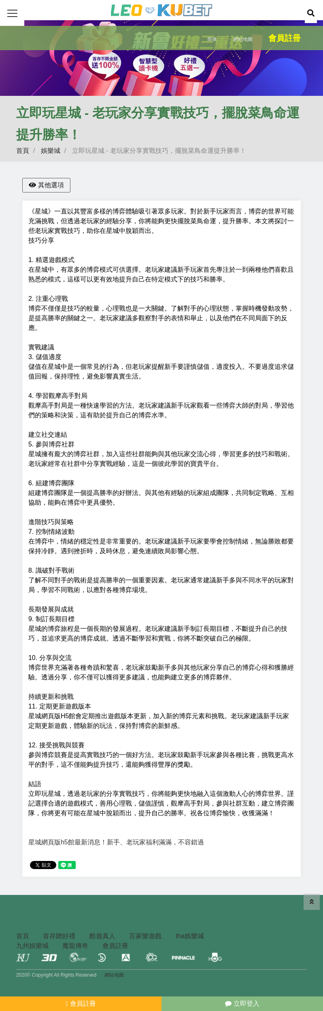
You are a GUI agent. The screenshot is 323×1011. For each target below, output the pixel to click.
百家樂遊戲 (145, 936)
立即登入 (242, 1003)
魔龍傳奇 (75, 945)
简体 (212, 39)
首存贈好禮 (59, 936)
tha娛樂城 (190, 936)
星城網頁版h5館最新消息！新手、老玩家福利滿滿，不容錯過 (116, 842)
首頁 (22, 150)
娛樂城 (50, 150)
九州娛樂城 (32, 945)
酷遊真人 (102, 936)
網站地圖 (243, 39)
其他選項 (46, 185)
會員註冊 (284, 38)
